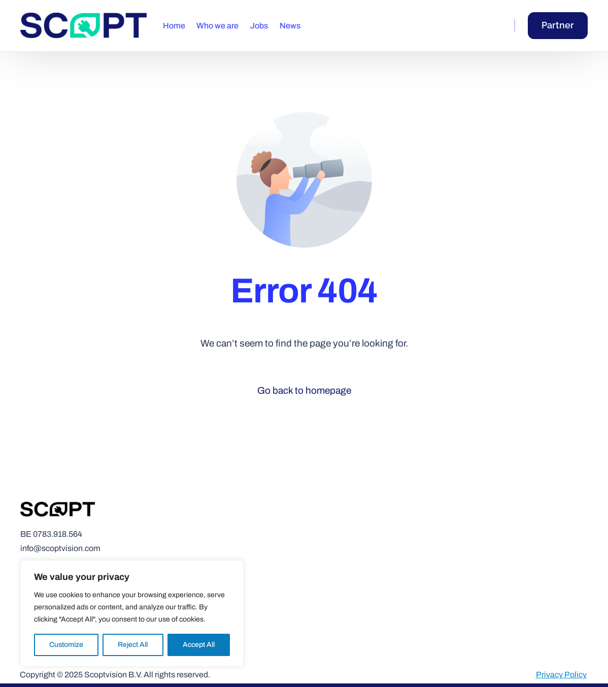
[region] (132, 613)
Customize (66, 644)
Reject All (133, 644)
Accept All (199, 644)
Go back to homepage (304, 390)
